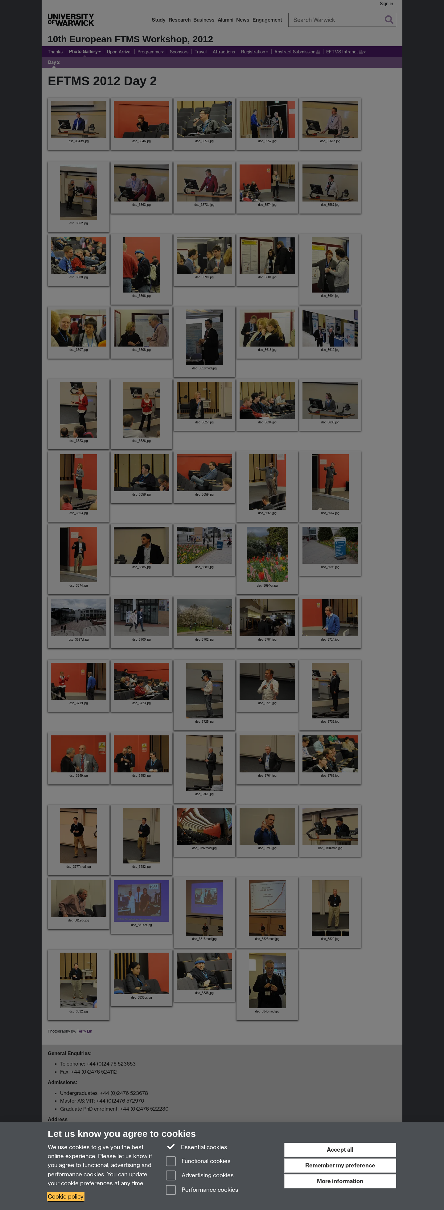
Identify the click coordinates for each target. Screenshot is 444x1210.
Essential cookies (196, 1147)
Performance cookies (202, 1190)
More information (340, 1181)
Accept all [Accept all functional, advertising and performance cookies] (340, 1149)
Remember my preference (340, 1165)
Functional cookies (198, 1161)
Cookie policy (66, 1196)
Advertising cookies (200, 1176)
